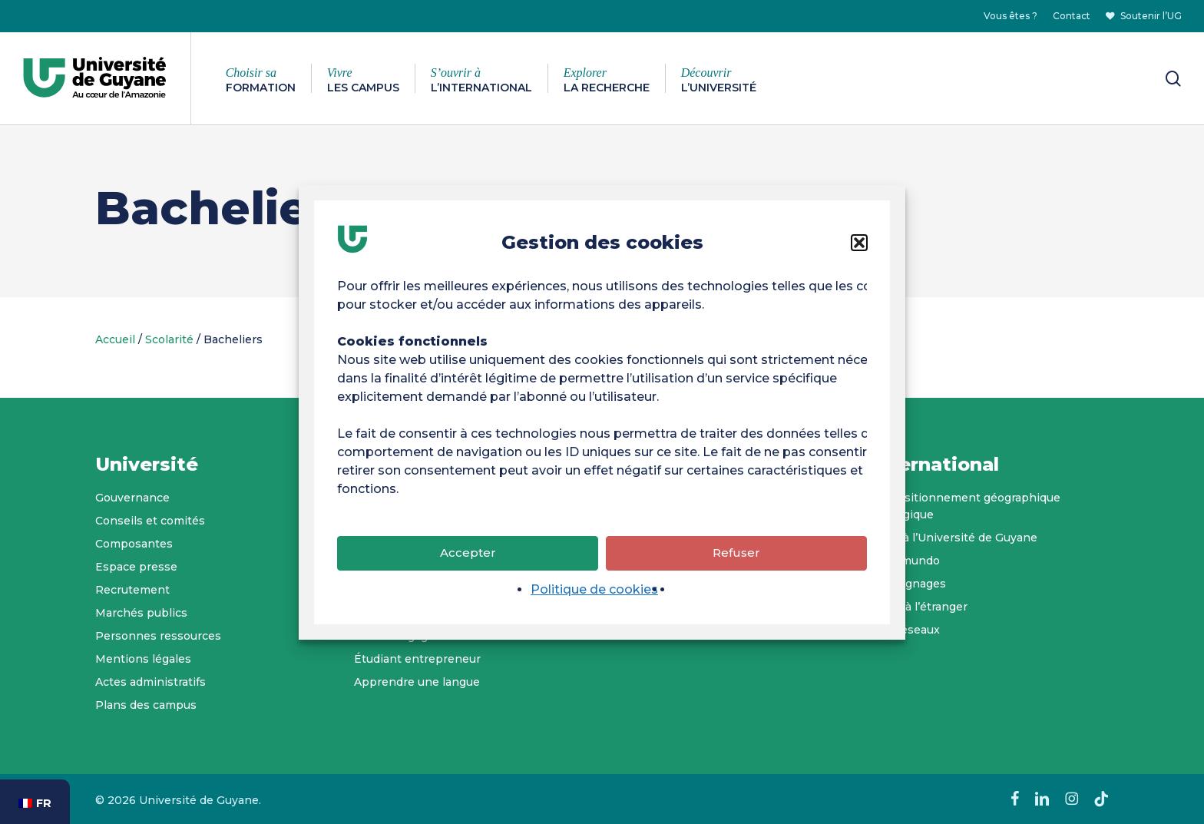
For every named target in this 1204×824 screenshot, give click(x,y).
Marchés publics (141, 613)
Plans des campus (146, 705)
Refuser (736, 556)
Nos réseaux (905, 630)
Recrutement (132, 590)
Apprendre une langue (417, 682)
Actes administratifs (150, 682)
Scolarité (169, 339)
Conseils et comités (150, 521)
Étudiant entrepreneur (417, 659)
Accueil (115, 339)
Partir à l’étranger (919, 607)
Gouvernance (132, 498)
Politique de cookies (594, 592)
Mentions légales (143, 659)
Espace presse (136, 567)
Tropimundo (905, 561)
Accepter (468, 556)
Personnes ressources (158, 636)
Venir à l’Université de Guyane (954, 537)
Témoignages (908, 584)
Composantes (134, 544)
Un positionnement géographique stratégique (965, 506)
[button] (859, 245)
